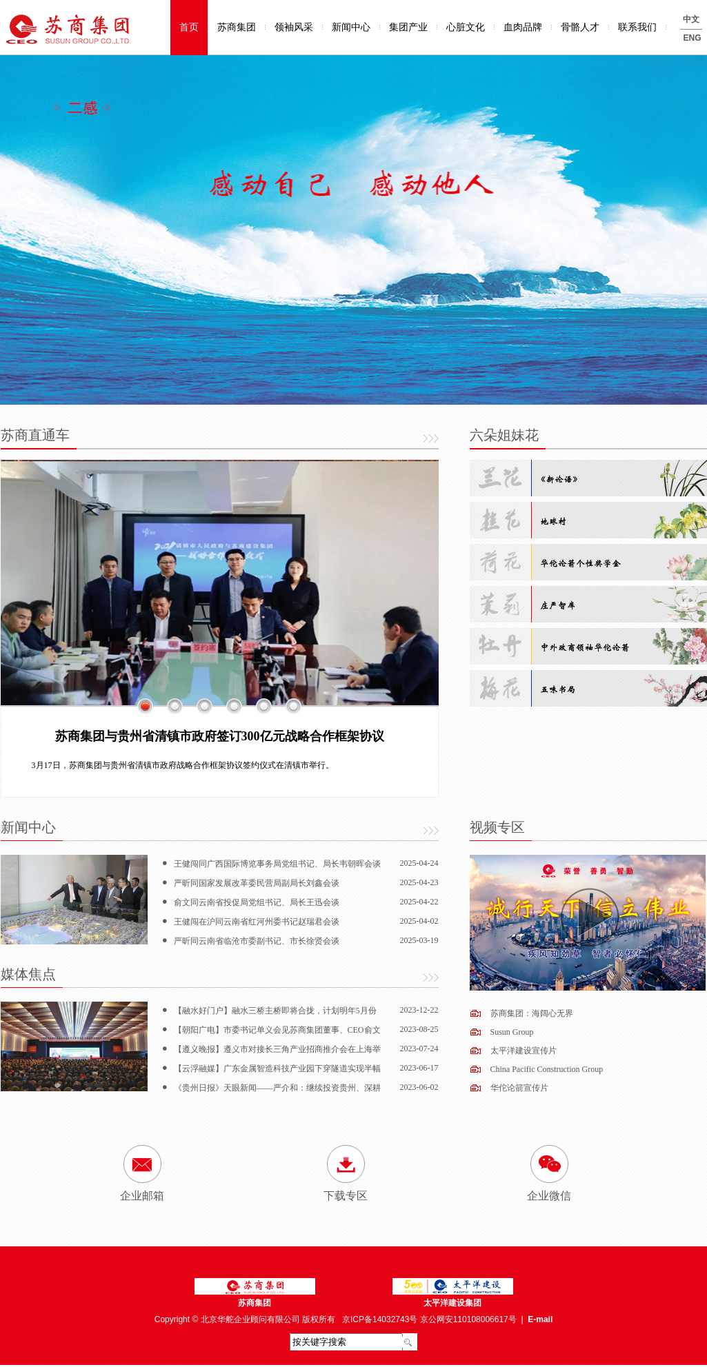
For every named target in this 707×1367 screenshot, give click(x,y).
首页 (189, 27)
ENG (692, 38)
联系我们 (637, 27)
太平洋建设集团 (452, 1303)
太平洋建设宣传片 (523, 1050)
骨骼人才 (580, 27)
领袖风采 (294, 27)
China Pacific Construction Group (547, 1069)
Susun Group (512, 1032)
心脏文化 (465, 27)
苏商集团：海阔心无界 (531, 1013)
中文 (691, 19)
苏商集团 (236, 27)
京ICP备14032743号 (379, 1319)
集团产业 (408, 27)
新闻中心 (351, 27)
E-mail (540, 1319)
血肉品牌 (523, 27)
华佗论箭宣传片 (519, 1088)
